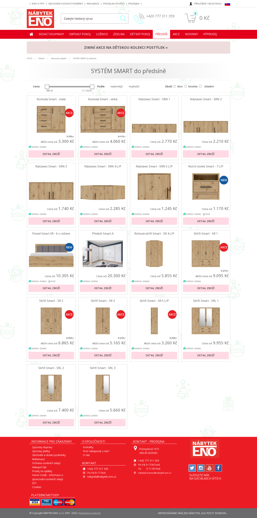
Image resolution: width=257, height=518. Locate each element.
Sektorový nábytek (58, 58)
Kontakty (88, 447)
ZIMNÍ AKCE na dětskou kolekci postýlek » (126, 47)
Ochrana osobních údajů (46, 463)
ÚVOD (29, 58)
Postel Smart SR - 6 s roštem (51, 233)
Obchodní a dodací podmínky (65, 3)
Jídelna (119, 34)
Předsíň (161, 34)
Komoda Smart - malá (51, 99)
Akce (176, 34)
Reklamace (93, 3)
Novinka (191, 86)
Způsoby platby (41, 451)
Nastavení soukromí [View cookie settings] (90, 513)
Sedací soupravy (51, 34)
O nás (86, 455)
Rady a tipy (38, 3)
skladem (206, 86)
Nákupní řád (39, 467)
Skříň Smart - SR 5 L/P (154, 301)
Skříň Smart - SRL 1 (206, 301)
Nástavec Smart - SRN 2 (206, 99)
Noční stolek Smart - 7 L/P (205, 166)
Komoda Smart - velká (102, 99)
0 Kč (204, 17)
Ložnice (102, 34)
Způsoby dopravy (42, 447)
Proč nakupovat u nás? (96, 451)
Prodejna (133, 3)
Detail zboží (51, 154)
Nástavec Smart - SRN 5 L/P (154, 166)
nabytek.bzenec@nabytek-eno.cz (154, 472)
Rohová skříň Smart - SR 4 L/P (154, 233)
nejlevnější (116, 86)
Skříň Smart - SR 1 (206, 233)
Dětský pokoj (140, 34)
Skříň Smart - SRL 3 (102, 368)
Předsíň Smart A (103, 233)
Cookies (36, 487)
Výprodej (210, 34)
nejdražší (133, 86)
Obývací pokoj (80, 34)
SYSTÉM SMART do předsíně (84, 58)
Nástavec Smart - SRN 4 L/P (102, 166)
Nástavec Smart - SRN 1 (154, 99)
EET (34, 483)
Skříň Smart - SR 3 (103, 301)
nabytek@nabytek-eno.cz (101, 476)
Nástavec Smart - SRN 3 (51, 166)
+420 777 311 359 (160, 16)
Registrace (215, 3)
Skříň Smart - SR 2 (51, 301)
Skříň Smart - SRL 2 (51, 368)
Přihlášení (200, 3)
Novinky (191, 34)
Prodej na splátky (114, 3)
